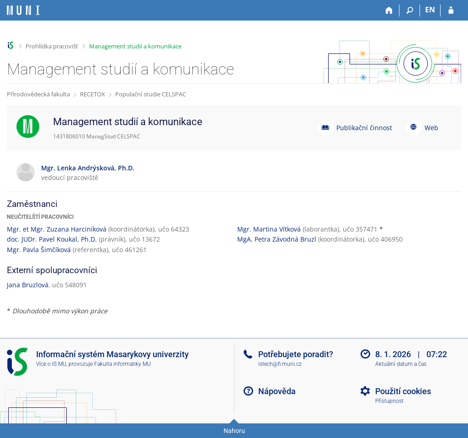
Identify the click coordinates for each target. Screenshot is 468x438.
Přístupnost (389, 401)
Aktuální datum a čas (400, 364)
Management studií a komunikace (135, 46)
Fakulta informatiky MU (122, 364)
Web (431, 127)
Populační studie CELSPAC (150, 94)
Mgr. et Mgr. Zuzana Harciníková (56, 229)
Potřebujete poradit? (295, 354)
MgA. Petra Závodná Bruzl (276, 239)
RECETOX (92, 94)
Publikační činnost (364, 127)
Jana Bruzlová (27, 284)
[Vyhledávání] (409, 10)
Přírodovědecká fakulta (38, 94)
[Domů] (389, 10)
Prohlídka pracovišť (52, 46)
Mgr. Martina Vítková (269, 229)
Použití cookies (403, 391)
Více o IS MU (51, 364)
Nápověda (277, 391)
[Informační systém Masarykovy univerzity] (23, 10)
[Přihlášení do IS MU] (451, 10)
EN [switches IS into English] (430, 10)
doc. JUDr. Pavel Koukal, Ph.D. (52, 239)
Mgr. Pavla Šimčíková (39, 249)
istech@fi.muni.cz (280, 364)
